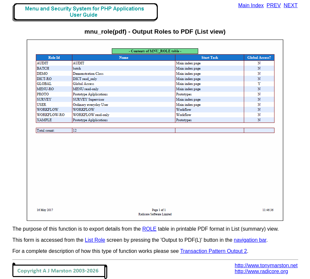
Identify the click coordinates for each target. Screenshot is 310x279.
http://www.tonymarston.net (266, 265)
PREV (274, 5)
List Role (95, 240)
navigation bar (250, 240)
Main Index (251, 5)
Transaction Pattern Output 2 (213, 251)
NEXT (291, 5)
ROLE (149, 229)
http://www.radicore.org (261, 271)
